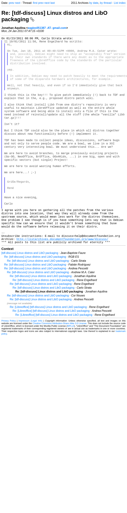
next (17, 2)
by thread (106, 2)
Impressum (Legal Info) (30, 362)
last (52, 2)
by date (93, 2)
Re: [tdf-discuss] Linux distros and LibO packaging (35, 298)
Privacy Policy (8, 362)
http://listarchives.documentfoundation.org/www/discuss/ (62, 280)
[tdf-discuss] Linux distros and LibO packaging (29, 294)
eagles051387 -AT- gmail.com (47, 27)
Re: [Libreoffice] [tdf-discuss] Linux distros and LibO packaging (48, 348)
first (35, 2)
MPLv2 (70, 367)
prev (11, 2)
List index (120, 2)
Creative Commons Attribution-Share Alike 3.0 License (59, 365)
